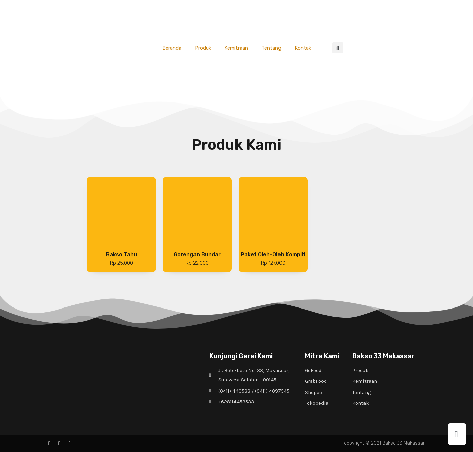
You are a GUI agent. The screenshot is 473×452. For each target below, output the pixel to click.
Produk (203, 48)
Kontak (303, 48)
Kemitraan (236, 48)
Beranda (171, 48)
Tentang (271, 48)
